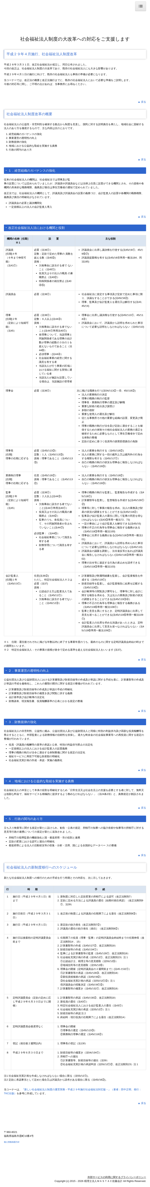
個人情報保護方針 (12, 1142)
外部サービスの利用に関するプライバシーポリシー (117, 1177)
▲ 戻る (142, 101)
